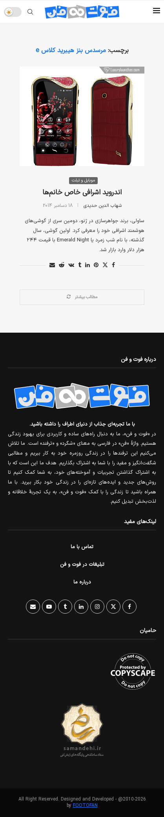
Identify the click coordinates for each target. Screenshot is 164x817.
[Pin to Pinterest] (96, 265)
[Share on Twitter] (105, 265)
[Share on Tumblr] (79, 265)
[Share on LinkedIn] (87, 265)
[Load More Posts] (82, 297)
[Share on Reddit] (61, 265)
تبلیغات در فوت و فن (82, 565)
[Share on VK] (71, 265)
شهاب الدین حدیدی (103, 205)
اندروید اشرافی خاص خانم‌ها (82, 192)
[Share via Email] (52, 265)
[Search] (30, 11)
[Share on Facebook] (113, 265)
